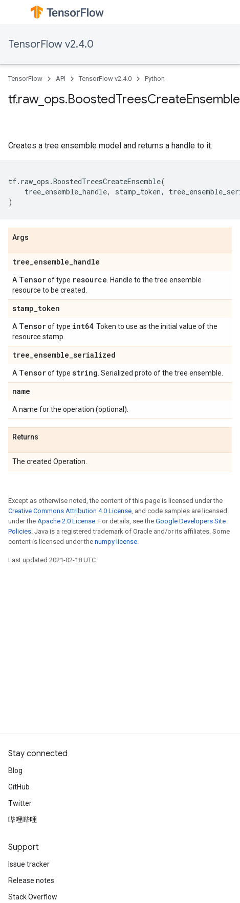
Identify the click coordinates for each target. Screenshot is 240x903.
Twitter (20, 803)
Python (155, 78)
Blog (15, 770)
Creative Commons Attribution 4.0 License (70, 511)
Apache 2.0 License (66, 521)
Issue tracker (29, 864)
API (61, 78)
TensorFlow (25, 78)
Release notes (31, 880)
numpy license (116, 541)
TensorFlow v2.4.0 (51, 44)
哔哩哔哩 (22, 820)
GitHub (19, 787)
